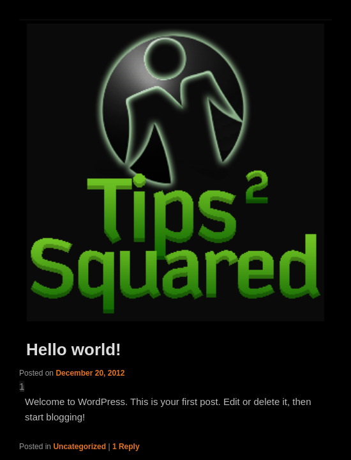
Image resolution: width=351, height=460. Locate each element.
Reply (126, 446)
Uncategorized (79, 446)
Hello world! (73, 349)
